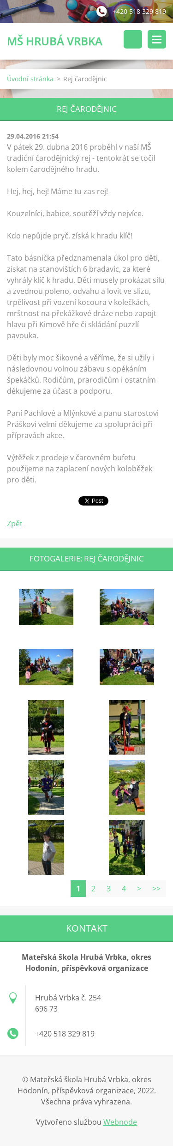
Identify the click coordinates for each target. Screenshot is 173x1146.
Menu (157, 39)
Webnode (120, 1122)
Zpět (15, 523)
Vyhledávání (133, 39)
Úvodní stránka (30, 78)
